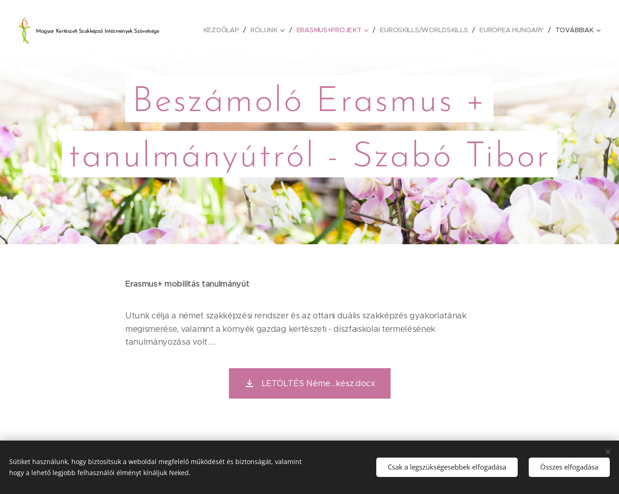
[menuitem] (223, 29)
